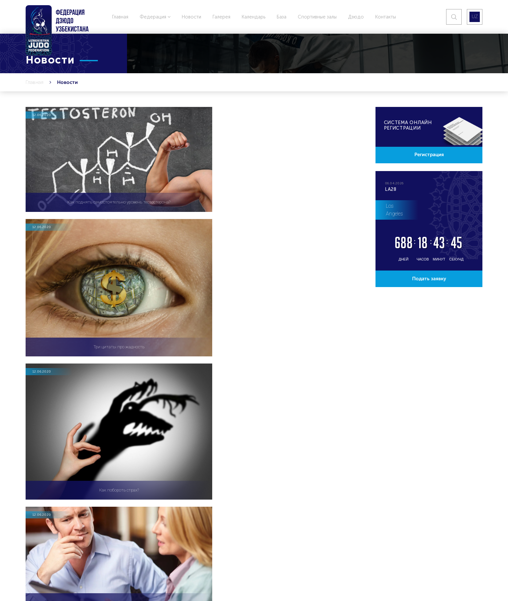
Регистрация (429, 155)
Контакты (385, 17)
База (281, 17)
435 (262, 373)
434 (241, 373)
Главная (120, 17)
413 (116, 373)
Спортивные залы (317, 17)
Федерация (155, 17)
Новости (191, 17)
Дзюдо (356, 17)
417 (199, 373)
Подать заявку (429, 281)
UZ (474, 17)
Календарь (254, 17)
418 (220, 373)
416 (179, 373)
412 (95, 373)
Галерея (221, 17)
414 (137, 373)
